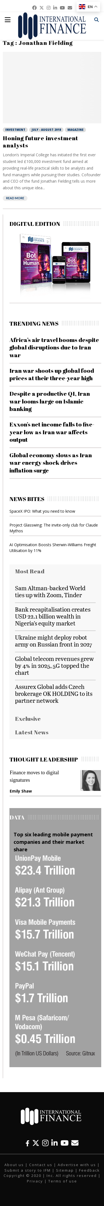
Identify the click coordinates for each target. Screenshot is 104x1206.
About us (14, 1164)
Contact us (40, 1164)
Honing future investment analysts (40, 141)
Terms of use (62, 1181)
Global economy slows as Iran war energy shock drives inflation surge (50, 462)
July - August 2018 (46, 130)
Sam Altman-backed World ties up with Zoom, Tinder (50, 591)
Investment (15, 130)
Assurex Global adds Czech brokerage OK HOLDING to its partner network (53, 693)
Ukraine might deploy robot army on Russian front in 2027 (53, 640)
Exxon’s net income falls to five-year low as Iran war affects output (51, 431)
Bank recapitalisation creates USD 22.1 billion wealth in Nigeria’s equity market (52, 616)
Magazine (75, 130)
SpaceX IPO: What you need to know (42, 511)
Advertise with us (77, 1164)
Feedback (89, 1170)
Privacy (35, 1181)
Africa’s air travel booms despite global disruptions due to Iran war (54, 347)
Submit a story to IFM (27, 1170)
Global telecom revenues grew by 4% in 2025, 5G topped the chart (54, 665)
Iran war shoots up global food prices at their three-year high (51, 374)
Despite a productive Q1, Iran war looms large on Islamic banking (49, 401)
